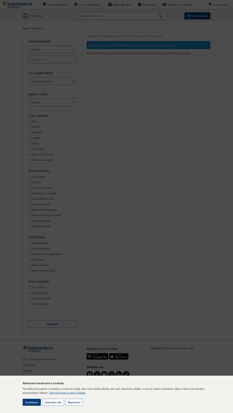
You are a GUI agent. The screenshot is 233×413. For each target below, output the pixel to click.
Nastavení (74, 402)
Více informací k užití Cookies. (67, 392)
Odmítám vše (53, 402)
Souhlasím (31, 402)
